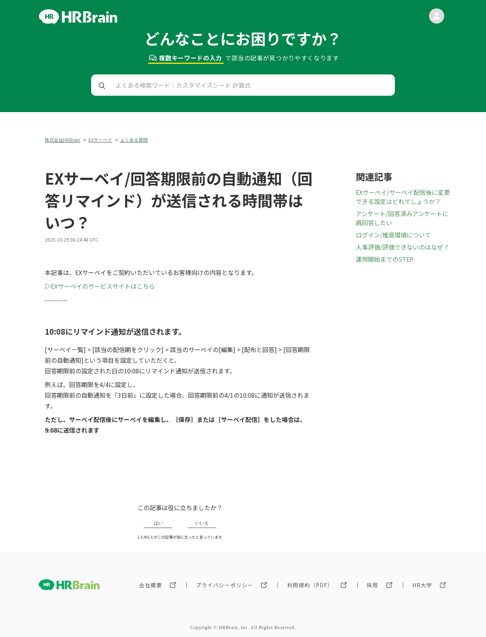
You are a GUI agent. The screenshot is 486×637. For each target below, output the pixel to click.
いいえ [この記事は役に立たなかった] (202, 523)
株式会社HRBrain (62, 139)
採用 (372, 585)
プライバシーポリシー (224, 585)
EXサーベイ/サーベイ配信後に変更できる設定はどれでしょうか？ (403, 197)
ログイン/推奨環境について (393, 234)
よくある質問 (134, 139)
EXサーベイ (100, 139)
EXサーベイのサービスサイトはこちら (103, 286)
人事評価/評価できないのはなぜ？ (402, 246)
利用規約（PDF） (310, 585)
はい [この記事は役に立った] (158, 523)
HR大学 (422, 585)
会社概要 (150, 585)
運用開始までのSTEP (384, 259)
